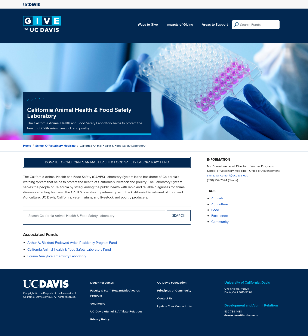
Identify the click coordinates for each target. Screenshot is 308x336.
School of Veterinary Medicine (55, 146)
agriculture (219, 204)
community (220, 221)
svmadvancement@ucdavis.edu (227, 175)
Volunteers (97, 303)
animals (217, 198)
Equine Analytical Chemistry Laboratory (56, 256)
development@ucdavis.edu (241, 315)
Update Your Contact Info (174, 306)
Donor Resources (102, 282)
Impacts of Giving (179, 24)
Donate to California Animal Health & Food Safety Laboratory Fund (107, 162)
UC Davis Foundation (172, 282)
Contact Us (165, 298)
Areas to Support (215, 24)
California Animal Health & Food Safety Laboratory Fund (69, 249)
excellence (219, 215)
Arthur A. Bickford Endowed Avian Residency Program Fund (72, 242)
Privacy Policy (100, 319)
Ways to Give (148, 24)
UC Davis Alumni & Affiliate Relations (116, 311)
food (215, 209)
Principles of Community (174, 290)
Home (27, 146)
